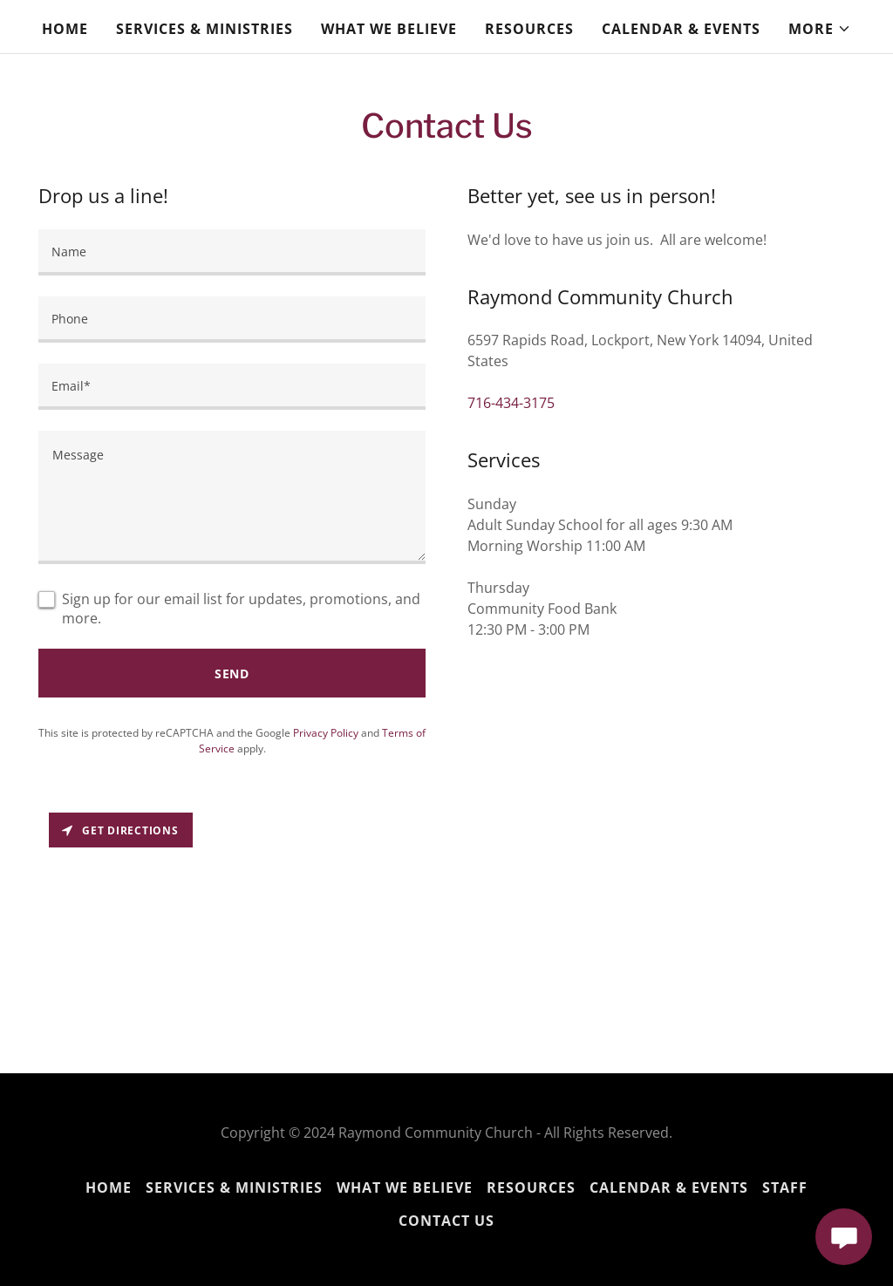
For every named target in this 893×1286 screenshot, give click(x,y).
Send (232, 673)
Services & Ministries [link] (204, 28)
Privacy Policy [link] (325, 732)
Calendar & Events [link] (681, 28)
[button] (819, 28)
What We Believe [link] (389, 28)
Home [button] (108, 1187)
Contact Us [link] (446, 1220)
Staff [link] (785, 1187)
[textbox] (232, 252)
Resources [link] (529, 28)
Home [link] (65, 28)
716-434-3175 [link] (511, 402)
